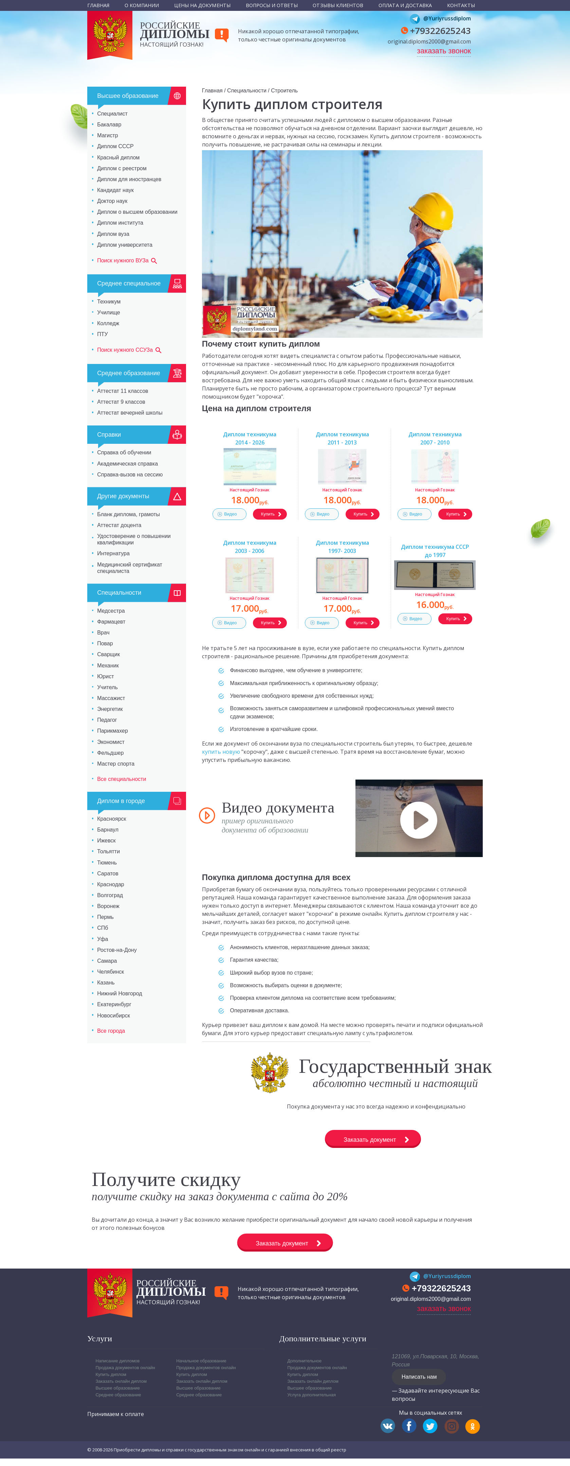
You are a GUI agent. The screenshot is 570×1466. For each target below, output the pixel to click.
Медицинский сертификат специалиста (129, 568)
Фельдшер (110, 753)
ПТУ (102, 334)
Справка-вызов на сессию (130, 474)
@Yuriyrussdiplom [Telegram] (440, 18)
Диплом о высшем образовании (137, 212)
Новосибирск (113, 1015)
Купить (268, 514)
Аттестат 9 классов (121, 402)
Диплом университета (124, 245)
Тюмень (107, 863)
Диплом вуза (113, 234)
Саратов (107, 873)
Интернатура (113, 553)
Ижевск (106, 840)
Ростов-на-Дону (117, 950)
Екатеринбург (114, 1004)
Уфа (102, 939)
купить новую (221, 751)
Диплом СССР (115, 146)
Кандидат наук (115, 190)
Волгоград (110, 895)
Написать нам (419, 1383)
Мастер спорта (115, 764)
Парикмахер (112, 731)
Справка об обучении (124, 452)
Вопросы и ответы (272, 5)
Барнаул (107, 830)
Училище (108, 312)
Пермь (105, 917)
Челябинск (110, 972)
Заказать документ (324, 1141)
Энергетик (110, 709)
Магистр (107, 135)
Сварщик (108, 654)
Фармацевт (111, 622)
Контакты (461, 5)
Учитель (107, 687)
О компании (142, 5)
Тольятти (108, 851)
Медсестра (111, 611)
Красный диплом (118, 157)
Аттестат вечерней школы (130, 413)
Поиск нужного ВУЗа (127, 261)
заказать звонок (444, 51)
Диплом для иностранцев (129, 179)
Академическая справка (127, 464)
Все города (111, 1031)
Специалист (112, 114)
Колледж (108, 323)
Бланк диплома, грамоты (128, 514)
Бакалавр (109, 124)
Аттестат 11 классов (122, 391)
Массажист (111, 698)
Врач (103, 632)
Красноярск (111, 819)
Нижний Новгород (119, 993)
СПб (102, 928)
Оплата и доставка (405, 5)
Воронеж (108, 906)
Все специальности (121, 779)
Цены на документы (202, 5)
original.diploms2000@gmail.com (429, 41)
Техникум (109, 301)
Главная (98, 5)
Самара (107, 961)
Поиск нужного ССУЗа (129, 350)
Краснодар (110, 884)
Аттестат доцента (119, 525)
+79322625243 (440, 30)
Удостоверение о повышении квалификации (134, 539)
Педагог (107, 720)
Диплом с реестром (122, 168)
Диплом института (120, 223)
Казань (105, 982)
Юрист (105, 676)
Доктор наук (112, 201)
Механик (108, 665)
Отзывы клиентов (338, 5)
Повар (105, 643)
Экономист (111, 742)
